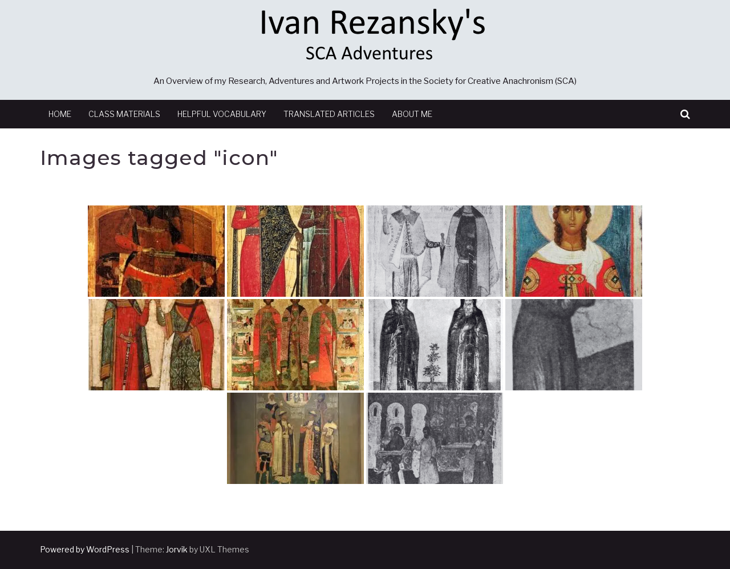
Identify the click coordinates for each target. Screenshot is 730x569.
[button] (685, 114)
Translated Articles (329, 114)
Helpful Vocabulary (221, 114)
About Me (412, 114)
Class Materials (124, 114)
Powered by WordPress (84, 549)
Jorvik (177, 549)
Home (59, 114)
